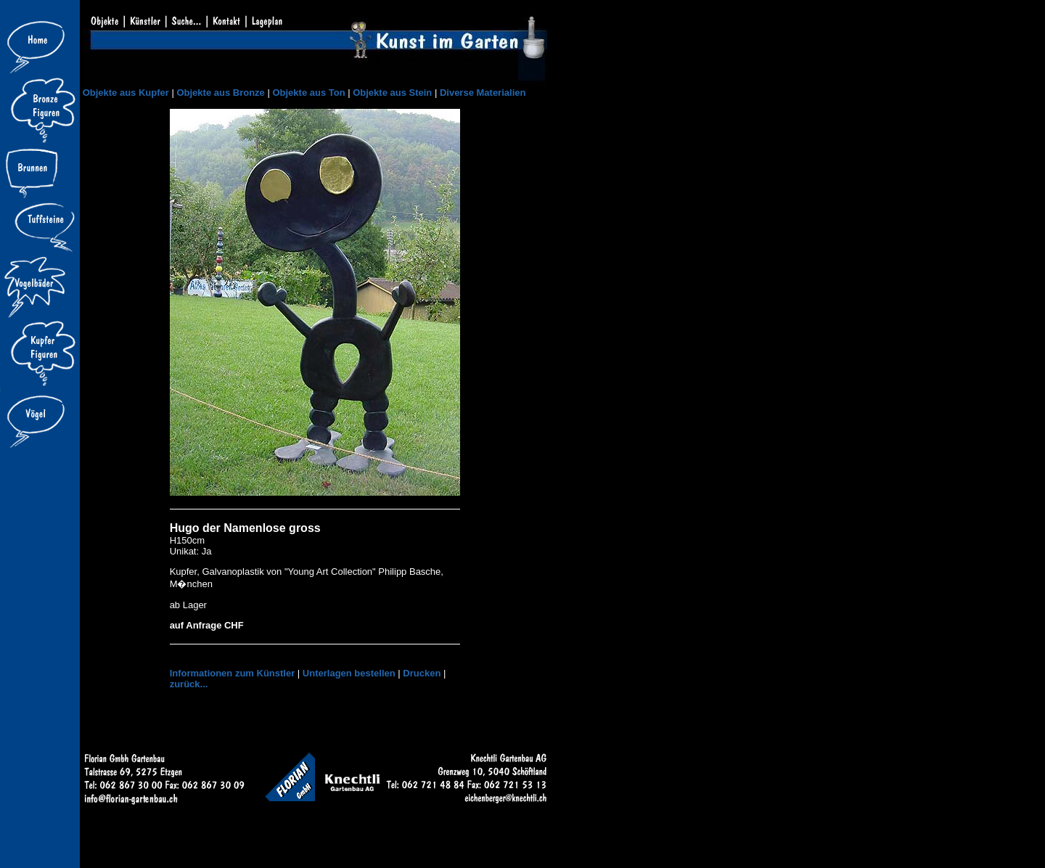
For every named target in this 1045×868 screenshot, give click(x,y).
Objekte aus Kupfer (126, 92)
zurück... (189, 684)
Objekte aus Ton (308, 92)
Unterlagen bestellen (349, 673)
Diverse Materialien (483, 92)
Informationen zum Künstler (232, 673)
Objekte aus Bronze (220, 92)
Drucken (421, 673)
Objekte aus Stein (392, 92)
